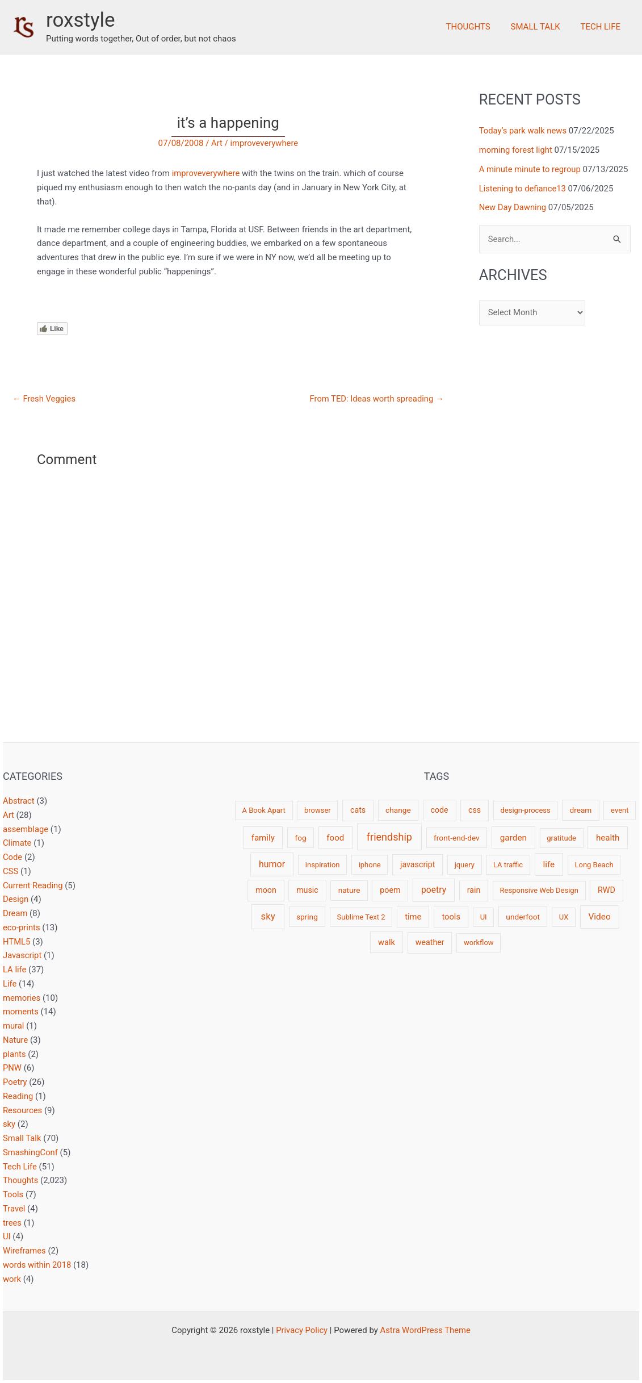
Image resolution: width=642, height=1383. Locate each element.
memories (22, 998)
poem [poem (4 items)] (390, 890)
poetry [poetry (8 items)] (433, 889)
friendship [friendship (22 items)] (389, 837)
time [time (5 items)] (413, 917)
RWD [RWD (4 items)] (606, 890)
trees (12, 1223)
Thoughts (476, 27)
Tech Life (602, 27)
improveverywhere (264, 143)
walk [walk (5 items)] (386, 942)
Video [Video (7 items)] (600, 917)
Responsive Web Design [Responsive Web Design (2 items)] (539, 890)
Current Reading (33, 885)
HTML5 (17, 942)
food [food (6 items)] (335, 838)
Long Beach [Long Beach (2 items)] (594, 864)
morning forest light (516, 150)
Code (13, 857)
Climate (17, 843)
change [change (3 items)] (398, 809)
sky (9, 1124)
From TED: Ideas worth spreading (376, 399)
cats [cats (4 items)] (358, 809)
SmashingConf (30, 1152)
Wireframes (25, 1251)
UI (7, 1236)
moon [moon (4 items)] (265, 890)
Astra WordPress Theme (426, 1330)
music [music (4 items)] (307, 890)
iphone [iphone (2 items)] (370, 864)
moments (21, 1011)
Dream (15, 913)
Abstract (19, 801)
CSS (11, 871)
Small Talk (540, 27)
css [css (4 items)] (474, 809)
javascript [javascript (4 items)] (417, 864)
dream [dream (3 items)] (580, 809)
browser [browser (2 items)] (317, 810)
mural (13, 1026)
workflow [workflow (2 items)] (479, 942)
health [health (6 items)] (607, 838)
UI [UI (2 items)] (483, 917)
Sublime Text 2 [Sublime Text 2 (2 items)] (361, 917)
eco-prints (22, 927)
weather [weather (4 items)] (430, 942)
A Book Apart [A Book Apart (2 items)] (264, 810)
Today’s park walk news (523, 131)
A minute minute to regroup (530, 169)
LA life (15, 969)
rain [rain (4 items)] (474, 890)
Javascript (22, 955)
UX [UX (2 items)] (564, 917)
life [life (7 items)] (549, 864)
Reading (18, 1096)
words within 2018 (37, 1265)
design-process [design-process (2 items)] (525, 810)
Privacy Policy (301, 1330)
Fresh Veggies (44, 399)
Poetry (15, 1082)
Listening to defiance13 (523, 188)
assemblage (26, 829)
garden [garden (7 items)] (513, 838)
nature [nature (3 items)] (349, 890)
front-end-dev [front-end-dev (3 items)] (457, 837)
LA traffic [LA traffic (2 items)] (508, 864)
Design (16, 899)
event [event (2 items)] (619, 810)
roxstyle (80, 20)
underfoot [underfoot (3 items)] (523, 916)
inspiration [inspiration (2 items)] (322, 864)
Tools (13, 1194)
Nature (15, 1040)
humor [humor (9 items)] (272, 864)
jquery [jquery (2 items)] (465, 864)
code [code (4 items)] (439, 809)
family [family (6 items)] (263, 838)
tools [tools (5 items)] (451, 917)
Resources (23, 1110)
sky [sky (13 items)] (268, 916)
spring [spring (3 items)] (307, 916)
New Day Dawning (513, 207)
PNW (12, 1068)
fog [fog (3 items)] (300, 837)
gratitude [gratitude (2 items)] (561, 838)
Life (10, 984)
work (12, 1279)
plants (14, 1054)
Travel (14, 1209)
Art (216, 143)
